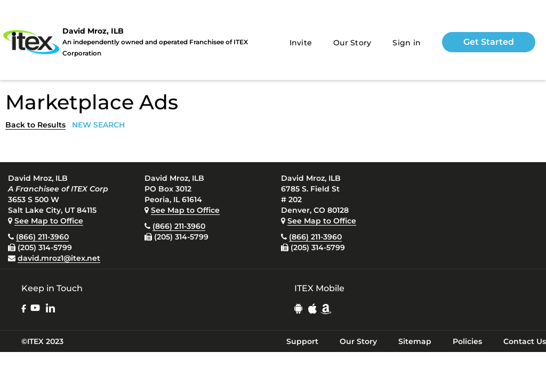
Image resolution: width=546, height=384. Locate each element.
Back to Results (35, 125)
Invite (301, 42)
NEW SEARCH (98, 125)
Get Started (488, 42)
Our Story (352, 42)
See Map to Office (48, 221)
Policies (467, 341)
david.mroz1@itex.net (59, 258)
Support (302, 341)
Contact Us (524, 341)
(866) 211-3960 (42, 237)
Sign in (406, 42)
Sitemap (414, 341)
